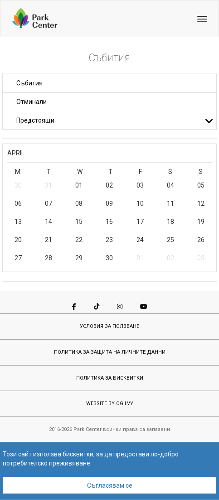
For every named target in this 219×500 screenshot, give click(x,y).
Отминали (31, 101)
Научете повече (117, 463)
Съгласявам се (109, 485)
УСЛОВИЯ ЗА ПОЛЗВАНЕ (109, 326)
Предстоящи (115, 120)
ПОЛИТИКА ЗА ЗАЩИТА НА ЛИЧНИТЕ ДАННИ (109, 352)
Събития (29, 83)
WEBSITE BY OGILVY (109, 403)
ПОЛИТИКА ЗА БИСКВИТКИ (109, 378)
